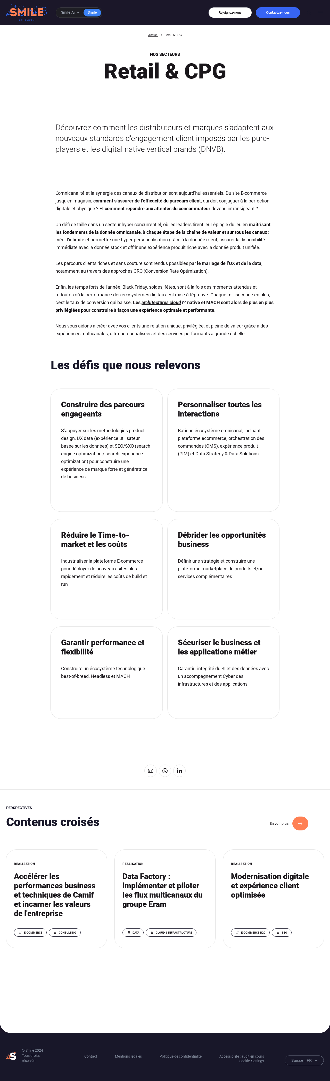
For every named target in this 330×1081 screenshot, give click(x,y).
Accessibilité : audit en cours (241, 1056)
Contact (90, 1056)
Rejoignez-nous (230, 12)
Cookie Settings (251, 1061)
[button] (79, 12)
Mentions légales (128, 1056)
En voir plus (279, 823)
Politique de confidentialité (181, 1056)
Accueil (153, 35)
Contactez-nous (278, 12)
